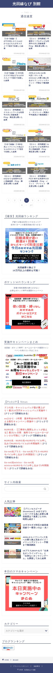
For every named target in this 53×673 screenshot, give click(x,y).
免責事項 (37, 666)
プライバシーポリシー (21, 666)
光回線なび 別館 (26, 3)
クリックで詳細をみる (16, 413)
